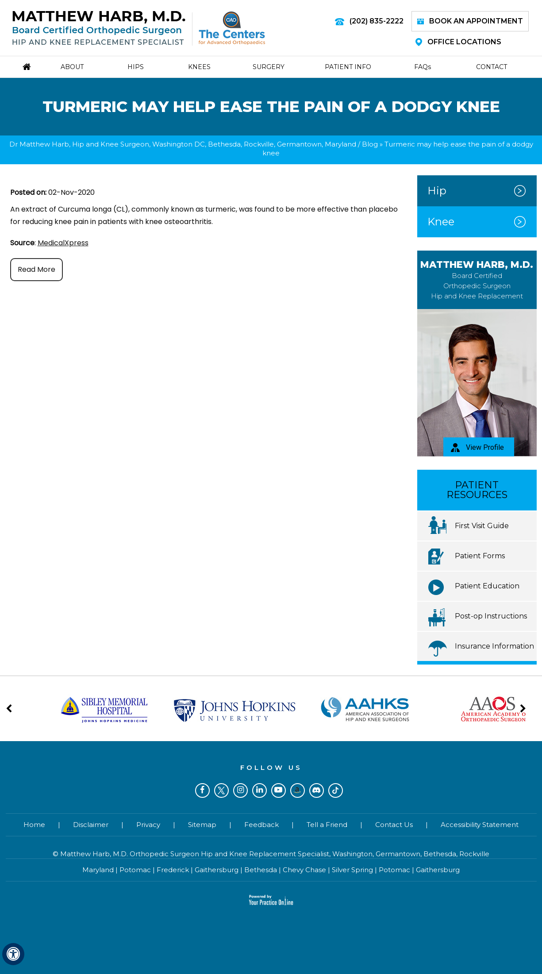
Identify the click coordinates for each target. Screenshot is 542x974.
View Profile (477, 447)
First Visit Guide (482, 526)
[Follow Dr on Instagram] (240, 790)
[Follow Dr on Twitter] (221, 790)
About (72, 67)
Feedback (261, 824)
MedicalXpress (63, 243)
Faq (422, 67)
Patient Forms (480, 556)
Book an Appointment (470, 21)
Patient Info (348, 67)
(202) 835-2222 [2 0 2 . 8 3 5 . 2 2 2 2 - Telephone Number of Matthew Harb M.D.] (377, 21)
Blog (370, 144)
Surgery (268, 67)
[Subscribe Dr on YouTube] (278, 790)
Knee (440, 221)
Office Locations (458, 42)
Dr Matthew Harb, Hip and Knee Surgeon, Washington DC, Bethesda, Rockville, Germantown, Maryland (182, 144)
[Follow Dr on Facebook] (202, 790)
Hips (135, 67)
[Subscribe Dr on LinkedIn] (259, 790)
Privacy (148, 824)
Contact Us (394, 824)
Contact (491, 67)
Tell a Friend (327, 824)
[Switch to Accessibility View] (13, 954)
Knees (199, 67)
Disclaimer (90, 824)
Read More (36, 269)
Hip (436, 190)
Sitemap (202, 824)
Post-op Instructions (491, 616)
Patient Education (487, 586)
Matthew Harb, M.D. (476, 279)
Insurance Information (494, 646)
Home (34, 824)
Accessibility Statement (480, 824)
